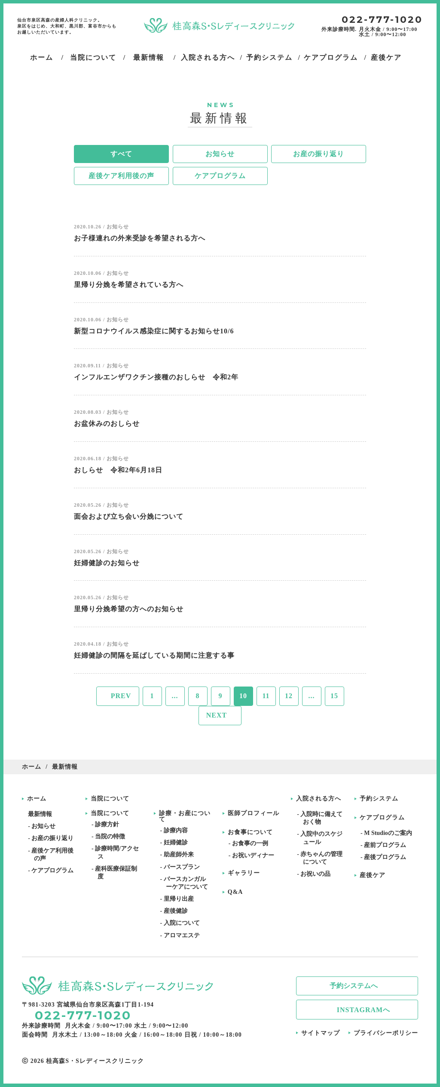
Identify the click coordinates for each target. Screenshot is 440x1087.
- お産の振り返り (53, 838)
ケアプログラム (220, 175)
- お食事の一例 (251, 843)
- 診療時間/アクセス (118, 852)
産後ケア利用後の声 (121, 175)
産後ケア (372, 875)
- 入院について (182, 923)
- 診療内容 (176, 830)
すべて (121, 153)
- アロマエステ (182, 935)
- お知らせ (44, 826)
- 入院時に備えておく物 (322, 818)
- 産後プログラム (386, 857)
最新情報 (43, 814)
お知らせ (220, 153)
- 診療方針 (108, 824)
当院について (110, 799)
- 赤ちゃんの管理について (322, 858)
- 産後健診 (176, 911)
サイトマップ (320, 1033)
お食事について (250, 832)
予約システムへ (354, 985)
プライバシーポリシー (386, 1033)
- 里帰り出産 (179, 899)
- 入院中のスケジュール (322, 838)
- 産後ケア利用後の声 (53, 854)
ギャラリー (244, 873)
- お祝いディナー (254, 855)
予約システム (379, 799)
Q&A (235, 892)
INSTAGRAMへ (363, 1009)
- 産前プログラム (386, 845)
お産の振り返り (318, 153)
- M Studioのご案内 (389, 833)
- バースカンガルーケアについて (187, 883)
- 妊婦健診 (176, 842)
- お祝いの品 (316, 874)
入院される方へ (318, 799)
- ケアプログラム (53, 870)
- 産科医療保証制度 (117, 872)
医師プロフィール (253, 813)
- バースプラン (182, 867)
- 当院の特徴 (111, 836)
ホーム (31, 767)
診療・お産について (185, 816)
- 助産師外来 (179, 854)
